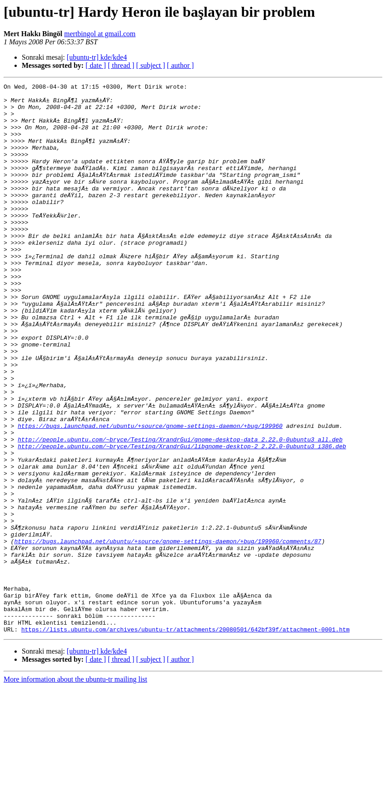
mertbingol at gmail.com (100, 34)
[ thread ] (121, 65)
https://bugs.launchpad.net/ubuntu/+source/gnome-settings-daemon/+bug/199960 (150, 495)
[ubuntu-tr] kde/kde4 (97, 57)
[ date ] (96, 65)
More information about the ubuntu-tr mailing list (75, 789)
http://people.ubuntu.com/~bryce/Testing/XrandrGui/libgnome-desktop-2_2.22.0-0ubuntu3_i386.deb (182, 519)
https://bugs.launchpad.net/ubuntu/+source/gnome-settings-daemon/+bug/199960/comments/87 (167, 633)
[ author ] (180, 65)
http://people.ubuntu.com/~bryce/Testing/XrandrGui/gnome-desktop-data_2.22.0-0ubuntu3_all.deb (180, 511)
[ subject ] (150, 65)
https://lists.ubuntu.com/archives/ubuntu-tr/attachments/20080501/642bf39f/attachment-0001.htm (185, 739)
